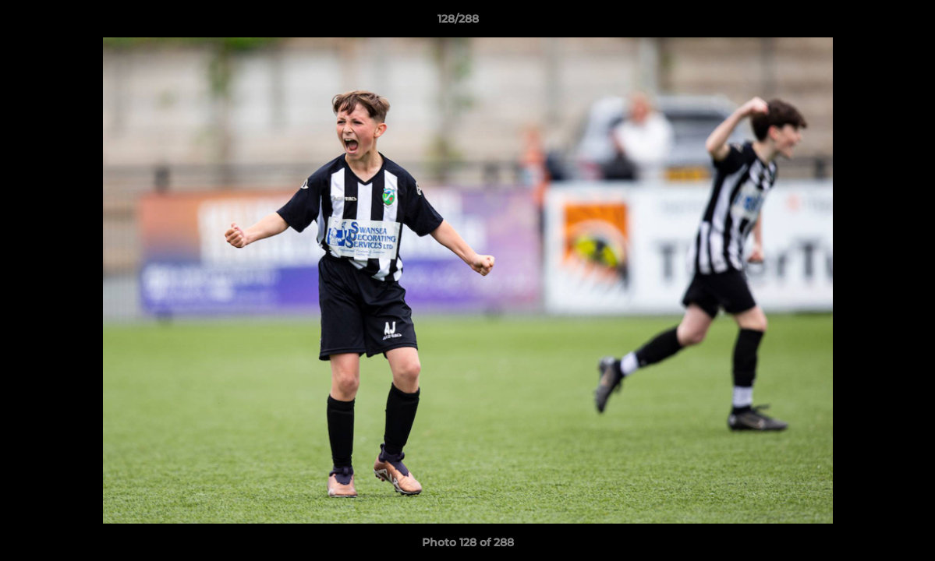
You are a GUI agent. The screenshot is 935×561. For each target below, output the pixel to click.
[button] (869, 23)
